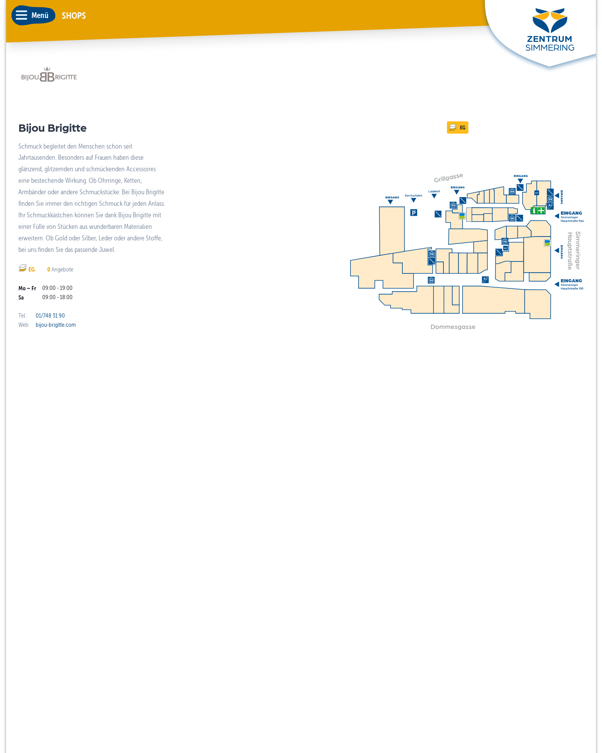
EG (456, 127)
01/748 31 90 (50, 315)
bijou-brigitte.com (56, 324)
